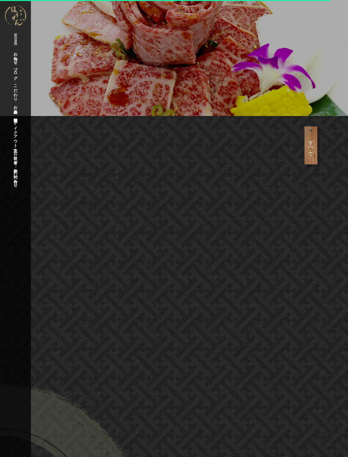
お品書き (16, 107)
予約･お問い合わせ (16, 175)
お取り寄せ (16, 155)
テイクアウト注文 (16, 132)
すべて (326, 145)
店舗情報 (15, 115)
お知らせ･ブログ (16, 64)
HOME (16, 39)
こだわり (16, 90)
